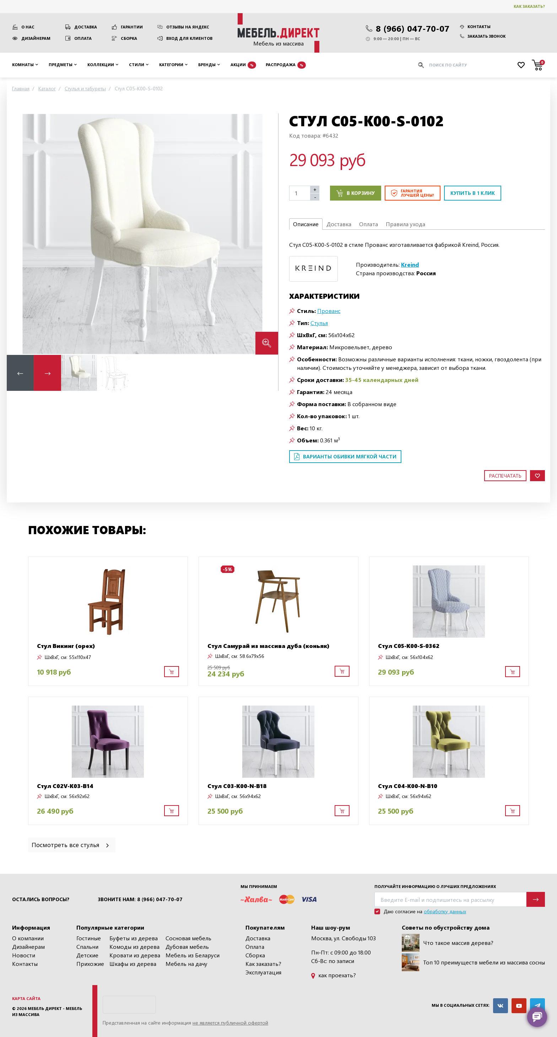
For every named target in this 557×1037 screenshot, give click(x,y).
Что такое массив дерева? (447, 943)
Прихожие (90, 963)
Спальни (87, 946)
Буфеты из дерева (133, 938)
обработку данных (445, 911)
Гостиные (88, 938)
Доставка (85, 27)
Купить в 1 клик (472, 193)
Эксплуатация (263, 972)
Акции (243, 65)
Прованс (328, 310)
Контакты (475, 26)
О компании (28, 938)
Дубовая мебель (187, 946)
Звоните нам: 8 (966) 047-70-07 (140, 899)
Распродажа (286, 65)
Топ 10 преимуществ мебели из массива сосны (473, 962)
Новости (23, 955)
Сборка (129, 38)
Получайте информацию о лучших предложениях (435, 886)
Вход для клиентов (189, 38)
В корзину (355, 193)
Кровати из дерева (134, 955)
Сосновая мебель (188, 938)
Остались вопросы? (40, 899)
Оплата (83, 38)
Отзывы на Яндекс (187, 27)
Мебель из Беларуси (193, 955)
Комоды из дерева (134, 946)
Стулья (319, 322)
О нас (27, 27)
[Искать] (421, 65)
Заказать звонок (482, 36)
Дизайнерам (35, 38)
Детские (87, 955)
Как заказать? (529, 6)
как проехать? (333, 975)
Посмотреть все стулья (71, 844)
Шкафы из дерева (132, 963)
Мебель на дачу (186, 963)
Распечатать (505, 475)
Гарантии (132, 27)
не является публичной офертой (230, 1022)
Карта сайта (26, 998)
